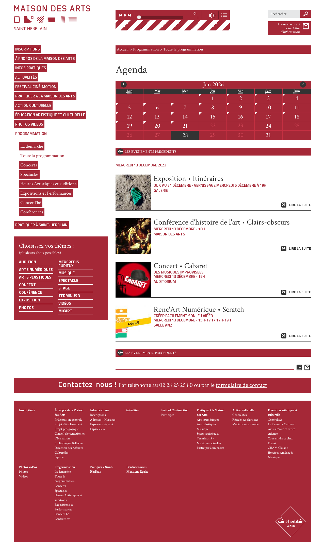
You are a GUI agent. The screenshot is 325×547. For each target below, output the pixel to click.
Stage (64, 288)
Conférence (30, 292)
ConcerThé (30, 203)
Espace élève (97, 429)
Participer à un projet (210, 448)
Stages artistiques (208, 434)
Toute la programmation (42, 156)
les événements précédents (150, 151)
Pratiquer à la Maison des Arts (45, 96)
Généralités (239, 415)
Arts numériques (36, 269)
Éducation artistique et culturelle (50, 115)
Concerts (28, 165)
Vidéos (64, 303)
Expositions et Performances (46, 193)
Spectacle (68, 280)
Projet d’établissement (68, 424)
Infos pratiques (30, 68)
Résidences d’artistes (245, 420)
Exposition (29, 300)
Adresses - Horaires (103, 420)
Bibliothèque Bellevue (69, 443)
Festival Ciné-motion (35, 87)
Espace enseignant (101, 424)
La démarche (31, 146)
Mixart (65, 311)
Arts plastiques (35, 277)
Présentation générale (68, 420)
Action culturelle (33, 105)
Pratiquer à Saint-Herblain (41, 225)
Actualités (26, 77)
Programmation (31, 133)
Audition (27, 262)
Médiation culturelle (245, 424)
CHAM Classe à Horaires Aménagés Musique (280, 452)
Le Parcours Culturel (281, 424)
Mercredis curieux (68, 264)
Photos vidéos (29, 124)
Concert (27, 285)
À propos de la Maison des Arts (45, 58)
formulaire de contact (241, 385)
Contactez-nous (136, 467)
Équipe (59, 457)
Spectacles (29, 174)
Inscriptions (27, 49)
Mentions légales (137, 472)
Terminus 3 (69, 296)
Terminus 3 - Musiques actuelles (209, 441)
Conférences (31, 212)
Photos (26, 308)
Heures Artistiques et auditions (48, 184)
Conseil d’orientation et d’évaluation (70, 436)
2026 (213, 84)
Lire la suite (300, 204)
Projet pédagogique (67, 429)
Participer (167, 415)
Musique (66, 273)
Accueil (122, 49)
